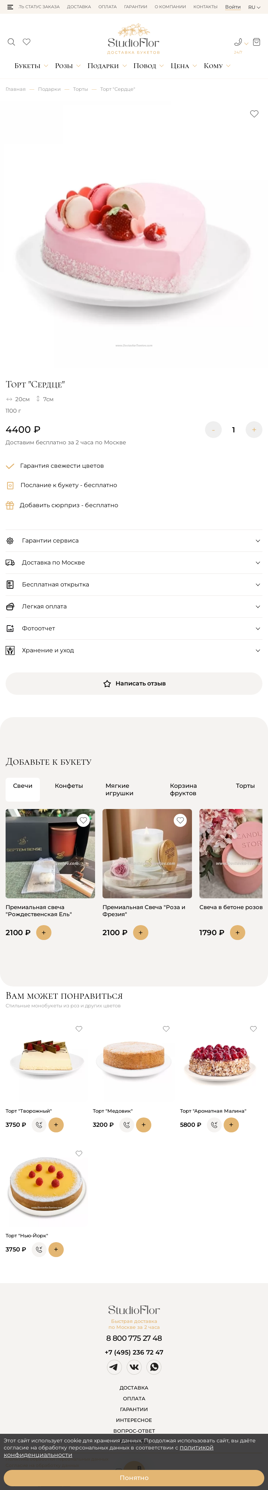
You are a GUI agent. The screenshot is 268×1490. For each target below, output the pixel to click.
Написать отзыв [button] (134, 683)
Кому (213, 65)
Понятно (134, 1477)
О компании (170, 6)
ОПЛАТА (134, 1398)
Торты (80, 89)
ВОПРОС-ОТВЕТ (134, 1431)
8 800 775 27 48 (134, 1338)
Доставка (79, 6)
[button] (10, 7)
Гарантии (135, 6)
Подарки (103, 65)
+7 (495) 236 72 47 (134, 1352)
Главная (16, 89)
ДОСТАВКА (134, 1388)
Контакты (205, 6)
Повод (144, 65)
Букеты (27, 65)
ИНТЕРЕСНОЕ (134, 1420)
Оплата (107, 6)
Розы (64, 65)
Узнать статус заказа (33, 6)
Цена (180, 65)
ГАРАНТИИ (134, 1409)
